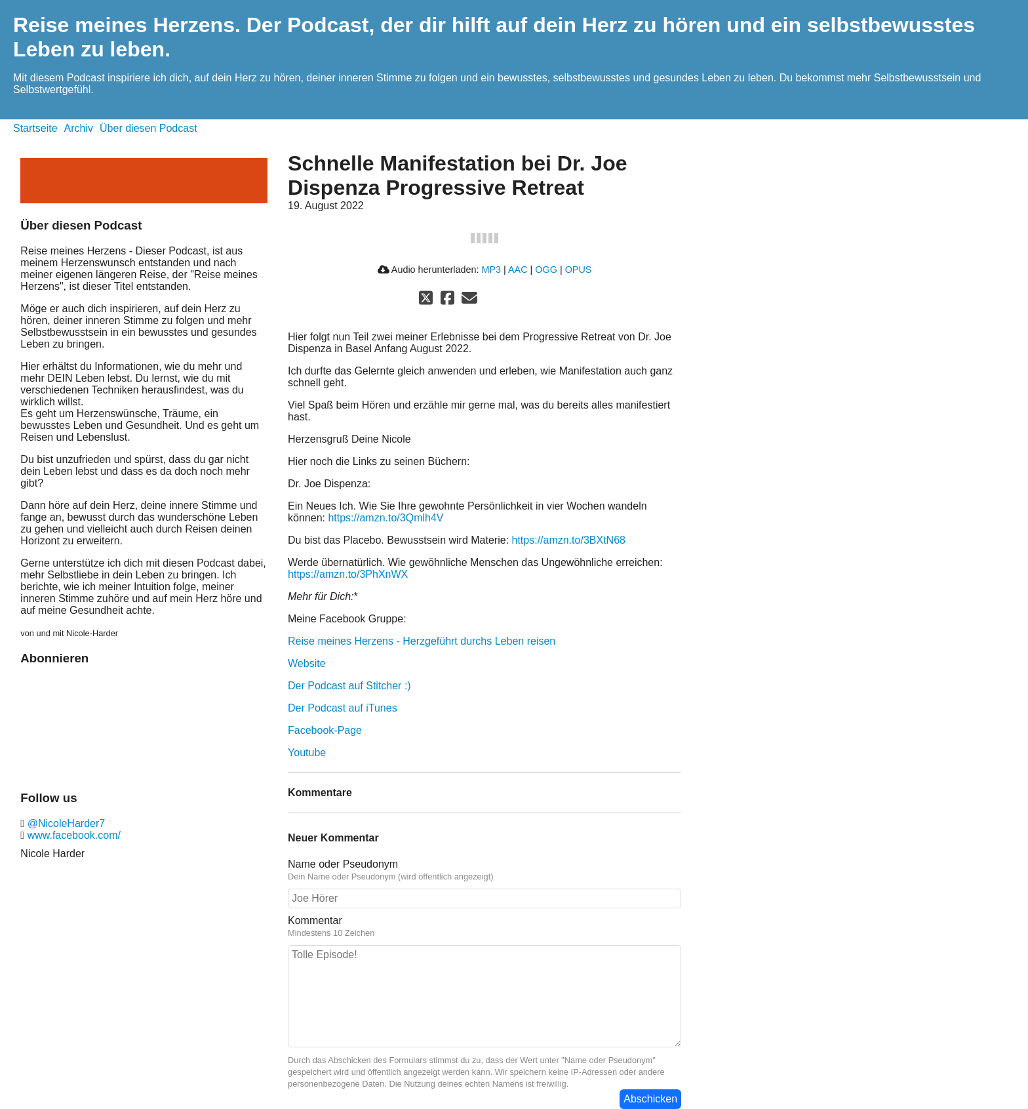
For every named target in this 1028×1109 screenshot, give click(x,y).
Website (307, 663)
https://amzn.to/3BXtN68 (568, 540)
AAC (518, 269)
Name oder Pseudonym (343, 864)
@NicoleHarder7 (64, 823)
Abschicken (650, 1098)
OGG (546, 269)
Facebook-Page (325, 730)
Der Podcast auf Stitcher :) (349, 685)
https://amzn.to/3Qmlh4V (385, 517)
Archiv (78, 128)
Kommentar (315, 920)
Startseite (35, 128)
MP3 (491, 269)
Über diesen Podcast (148, 128)
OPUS (578, 269)
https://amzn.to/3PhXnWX (348, 574)
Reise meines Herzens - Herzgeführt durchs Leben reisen (421, 641)
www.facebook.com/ (72, 835)
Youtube (307, 752)
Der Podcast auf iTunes (342, 708)
